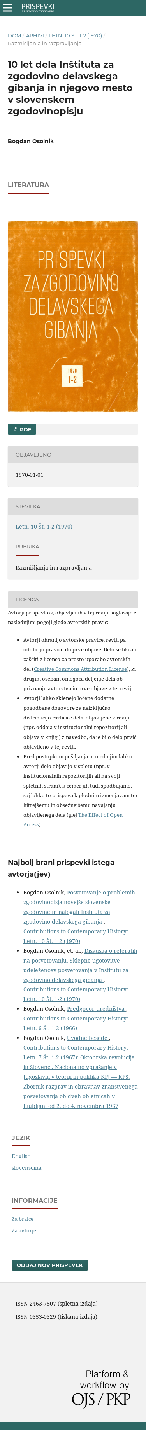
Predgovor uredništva (96, 1008)
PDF (24, 429)
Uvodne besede (88, 1037)
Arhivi (35, 35)
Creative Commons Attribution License (80, 668)
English (21, 1156)
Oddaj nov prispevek (50, 1265)
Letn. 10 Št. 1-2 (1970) (75, 35)
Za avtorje (24, 1230)
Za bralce (22, 1218)
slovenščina (27, 1167)
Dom (14, 35)
